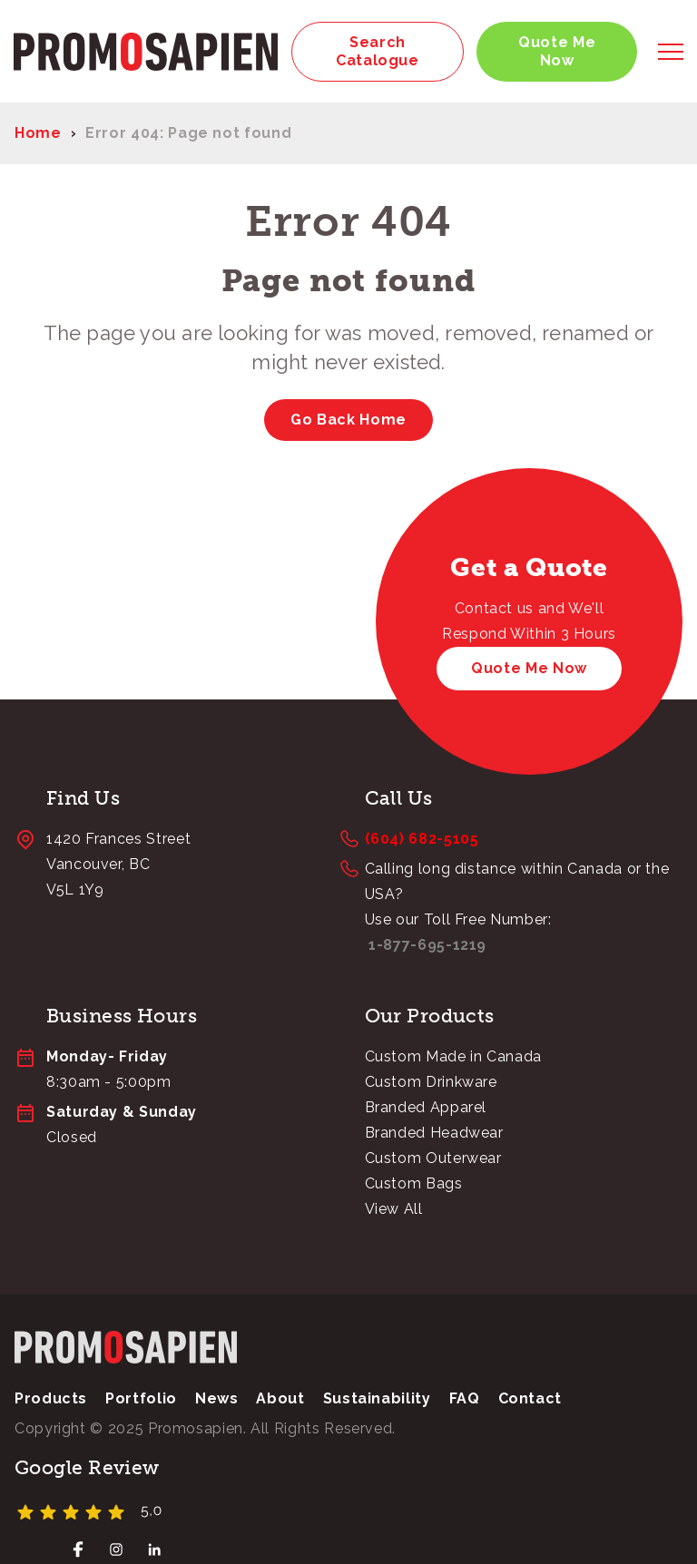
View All (394, 1209)
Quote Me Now (556, 51)
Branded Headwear (434, 1133)
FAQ (464, 1399)
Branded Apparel (426, 1108)
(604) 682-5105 (422, 839)
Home (38, 133)
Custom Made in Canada (453, 1057)
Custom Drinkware (431, 1082)
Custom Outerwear (433, 1159)
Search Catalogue (377, 51)
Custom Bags (414, 1184)
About (280, 1399)
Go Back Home (348, 420)
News (217, 1399)
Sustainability (377, 1399)
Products (51, 1399)
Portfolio (141, 1399)
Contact (530, 1399)
